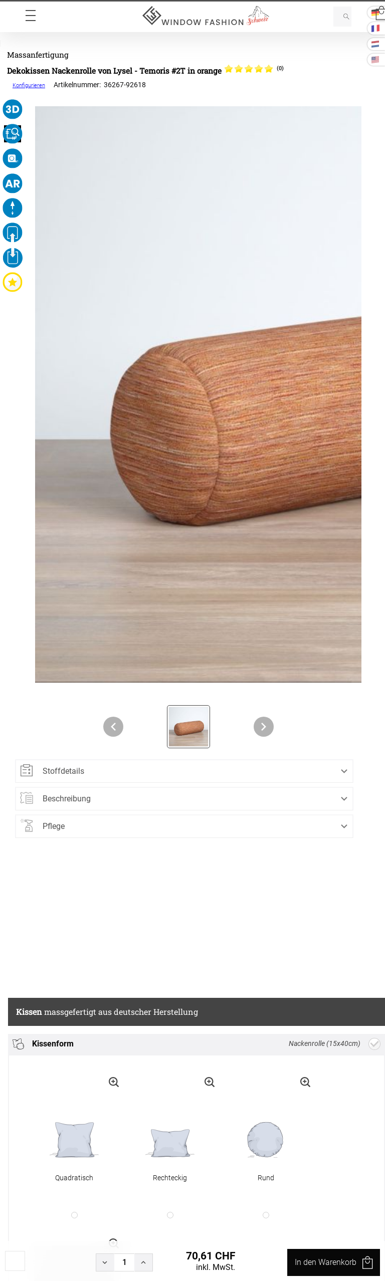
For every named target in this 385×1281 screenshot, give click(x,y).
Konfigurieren (29, 85)
